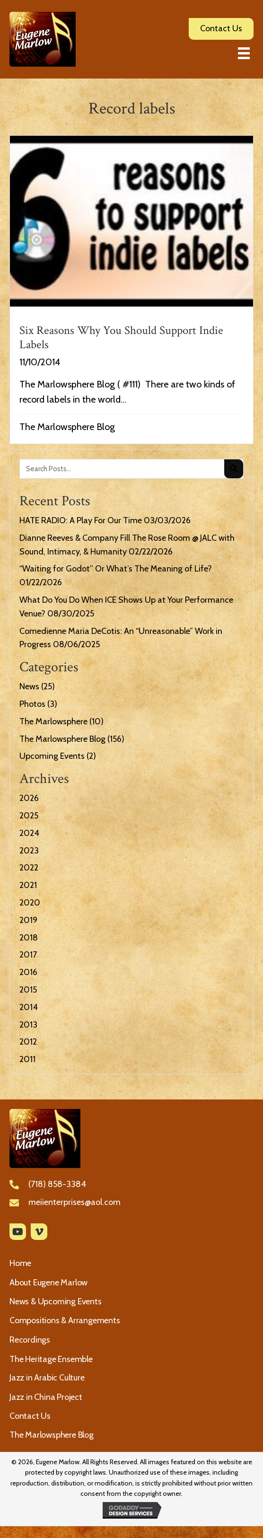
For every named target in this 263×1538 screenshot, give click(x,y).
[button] (17, 1231)
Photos (32, 704)
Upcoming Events (52, 756)
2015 (28, 989)
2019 (28, 920)
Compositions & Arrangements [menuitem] (64, 1320)
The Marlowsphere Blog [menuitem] (51, 1435)
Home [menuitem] (20, 1263)
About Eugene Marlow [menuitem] (48, 1282)
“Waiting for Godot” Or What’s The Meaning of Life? (115, 568)
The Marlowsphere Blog (67, 426)
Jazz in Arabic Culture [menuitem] (47, 1377)
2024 (29, 833)
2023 (29, 850)
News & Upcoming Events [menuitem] (55, 1301)
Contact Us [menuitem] (30, 1416)
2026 (29, 798)
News (29, 686)
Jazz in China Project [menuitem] (45, 1397)
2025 (28, 815)
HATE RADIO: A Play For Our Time (80, 520)
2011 (27, 1059)
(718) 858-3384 (57, 1184)
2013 (28, 1024)
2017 (28, 954)
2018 (28, 937)
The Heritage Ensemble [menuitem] (51, 1359)
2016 (28, 972)
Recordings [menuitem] (29, 1340)
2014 (28, 1007)
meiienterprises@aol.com (74, 1202)
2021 (28, 885)
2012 (28, 1042)
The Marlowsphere (53, 721)
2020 (29, 902)
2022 (28, 867)
